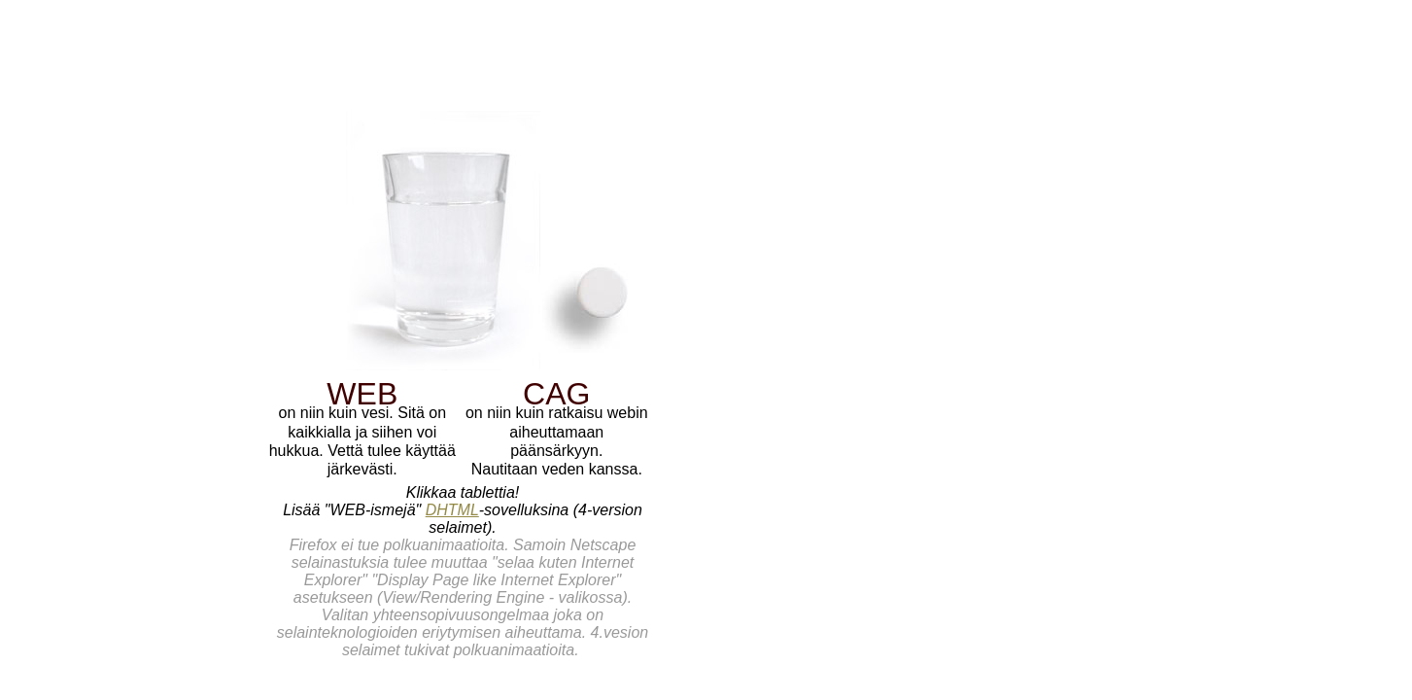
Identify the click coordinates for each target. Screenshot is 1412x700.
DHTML (452, 510)
